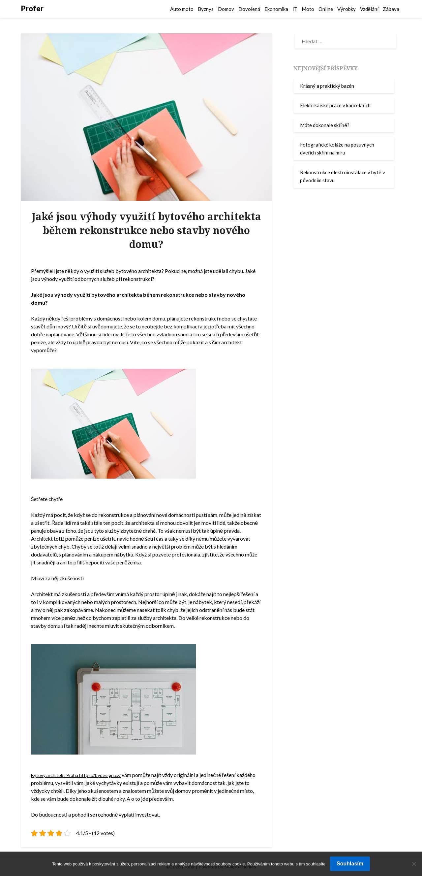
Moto (308, 9)
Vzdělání (369, 9)
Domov (226, 9)
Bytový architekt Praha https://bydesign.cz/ (80, 775)
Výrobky (346, 9)
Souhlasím (350, 863)
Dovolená (249, 9)
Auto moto (182, 9)
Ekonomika (276, 9)
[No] (413, 863)
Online (325, 9)
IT (294, 9)
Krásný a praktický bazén (327, 86)
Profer (32, 8)
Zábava (391, 9)
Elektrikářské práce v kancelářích (335, 105)
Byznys (206, 9)
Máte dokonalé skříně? (324, 125)
